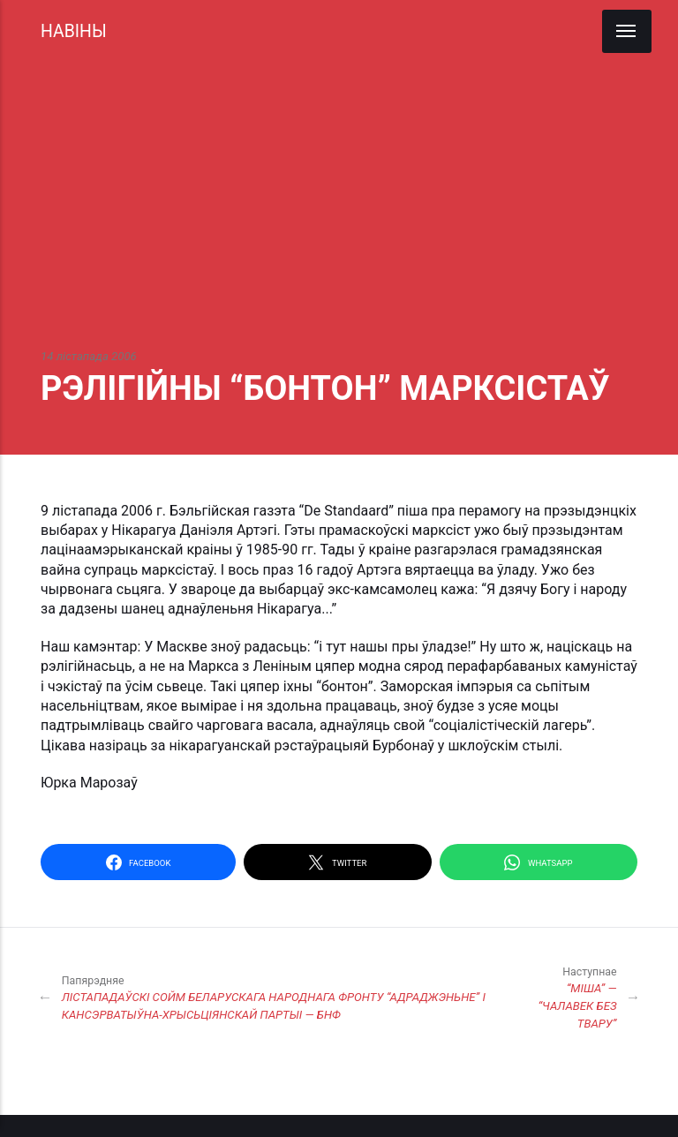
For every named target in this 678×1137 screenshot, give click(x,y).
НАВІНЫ (74, 31)
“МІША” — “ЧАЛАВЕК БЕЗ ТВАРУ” (566, 997)
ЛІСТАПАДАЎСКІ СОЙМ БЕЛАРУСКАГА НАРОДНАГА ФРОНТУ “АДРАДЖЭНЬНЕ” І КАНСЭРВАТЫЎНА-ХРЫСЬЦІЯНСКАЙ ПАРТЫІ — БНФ (276, 997)
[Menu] (627, 31)
